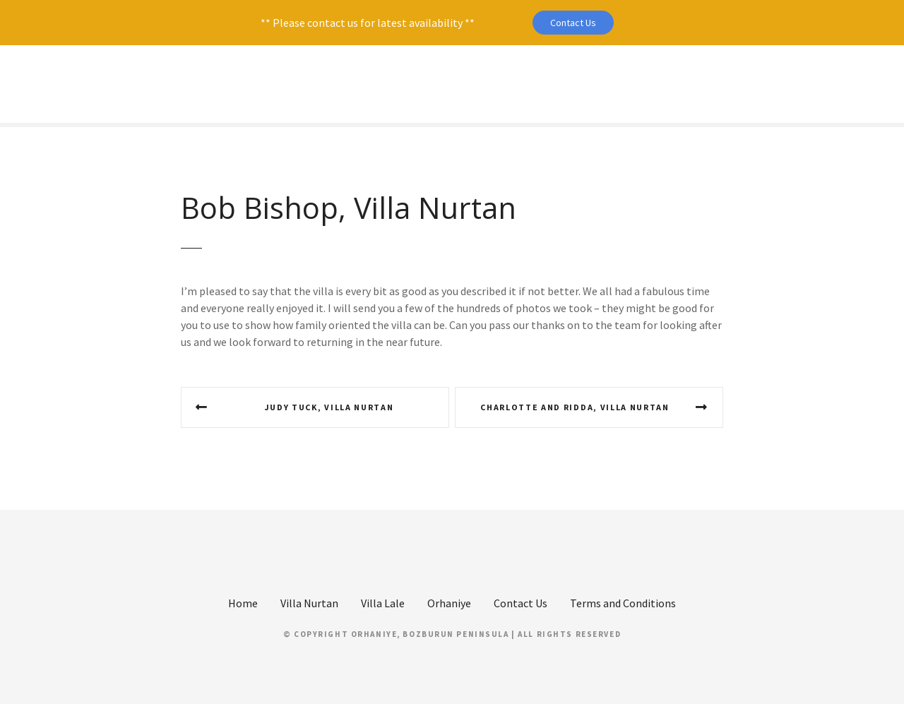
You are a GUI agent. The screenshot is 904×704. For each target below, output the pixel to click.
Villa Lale (383, 603)
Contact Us (573, 22)
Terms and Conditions (623, 603)
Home (243, 603)
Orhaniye (449, 603)
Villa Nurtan (309, 603)
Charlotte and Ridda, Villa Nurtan (574, 407)
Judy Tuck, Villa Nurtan (329, 407)
